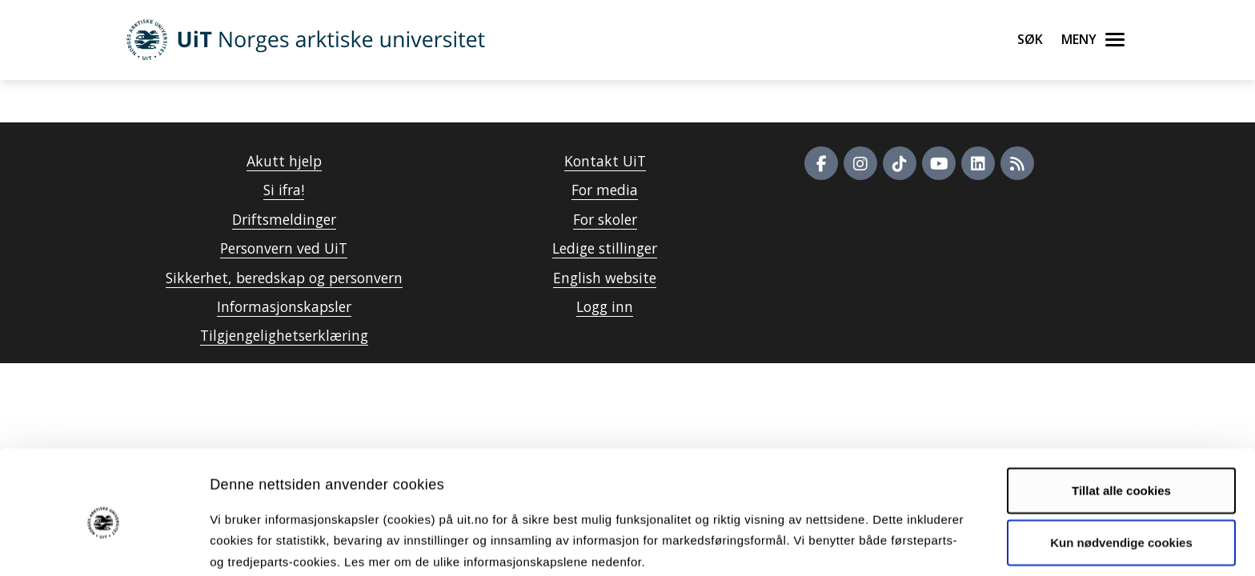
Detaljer (852, 544)
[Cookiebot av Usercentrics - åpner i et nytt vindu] (104, 545)
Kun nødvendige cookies (1121, 473)
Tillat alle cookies (1121, 421)
